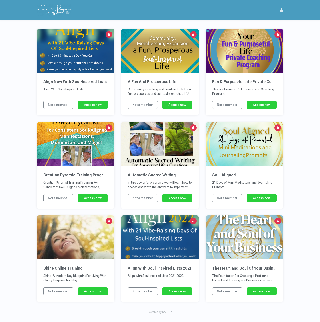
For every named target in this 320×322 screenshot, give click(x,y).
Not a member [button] (58, 105)
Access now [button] (93, 105)
